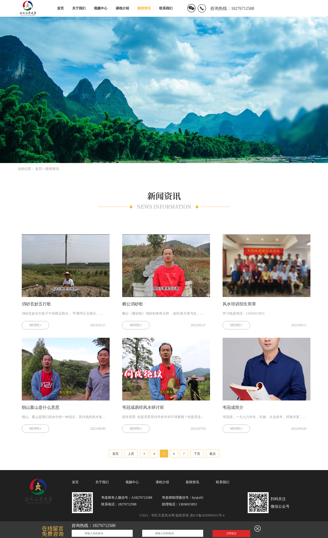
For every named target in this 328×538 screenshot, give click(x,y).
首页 (60, 8)
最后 (212, 453)
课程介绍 (122, 8)
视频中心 (100, 8)
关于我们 (79, 8)
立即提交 (231, 533)
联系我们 (166, 8)
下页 (197, 453)
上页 (131, 453)
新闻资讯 (144, 8)
